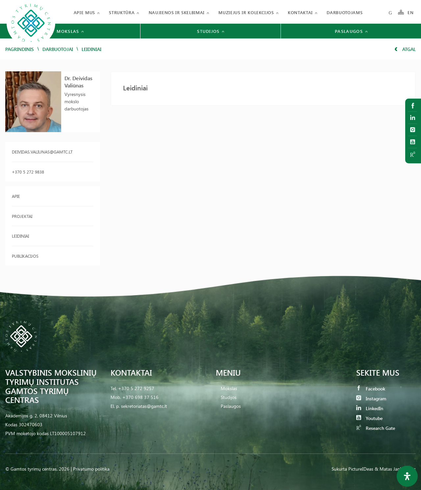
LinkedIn (369, 408)
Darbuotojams (344, 12)
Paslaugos (231, 406)
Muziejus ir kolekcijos (246, 12)
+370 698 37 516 (140, 397)
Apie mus (84, 12)
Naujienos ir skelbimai (177, 12)
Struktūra (122, 12)
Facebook (370, 388)
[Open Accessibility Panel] (407, 476)
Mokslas (229, 388)
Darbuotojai (57, 49)
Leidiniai (20, 236)
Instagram (371, 398)
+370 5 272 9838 (28, 172)
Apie (16, 196)
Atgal (405, 49)
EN (411, 12)
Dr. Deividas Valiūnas (78, 82)
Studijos (228, 397)
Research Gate (375, 428)
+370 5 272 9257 (136, 388)
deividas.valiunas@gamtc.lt (42, 151)
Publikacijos (25, 256)
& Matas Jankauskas (395, 469)
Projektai (22, 216)
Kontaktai (300, 12)
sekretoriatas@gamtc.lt (144, 406)
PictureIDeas (360, 469)
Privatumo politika (91, 469)
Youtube (369, 418)
